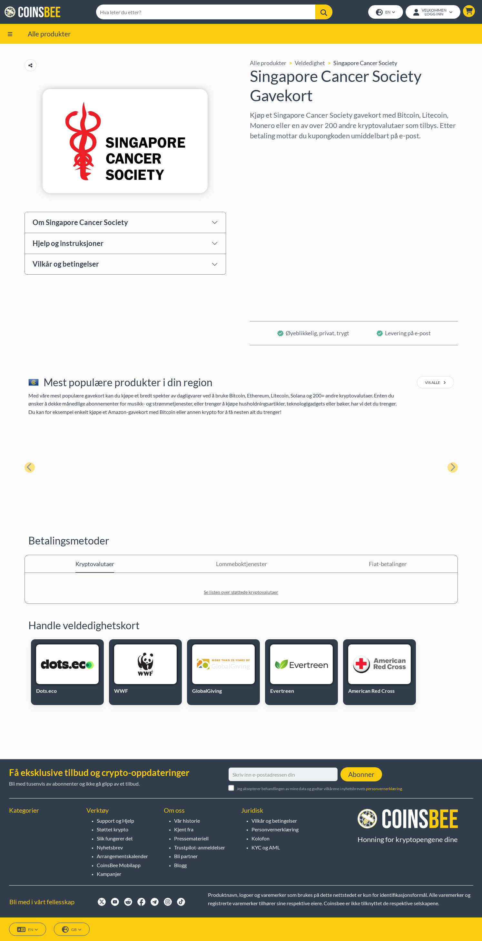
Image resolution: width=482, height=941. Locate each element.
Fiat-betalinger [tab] (388, 565)
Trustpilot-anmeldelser (199, 847)
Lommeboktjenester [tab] (241, 565)
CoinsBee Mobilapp (119, 865)
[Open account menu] (432, 12)
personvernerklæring (384, 788)
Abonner (361, 774)
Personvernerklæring (275, 830)
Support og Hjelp (115, 821)
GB (72, 929)
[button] (468, 12)
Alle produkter (49, 35)
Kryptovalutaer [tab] (94, 565)
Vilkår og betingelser (66, 265)
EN (385, 13)
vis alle (435, 383)
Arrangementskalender (122, 856)
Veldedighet (310, 64)
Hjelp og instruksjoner (68, 244)
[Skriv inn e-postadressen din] (283, 774)
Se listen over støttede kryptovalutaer (241, 593)
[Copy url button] (30, 67)
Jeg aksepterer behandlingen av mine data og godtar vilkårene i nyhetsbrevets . (320, 788)
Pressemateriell (191, 838)
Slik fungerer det (115, 838)
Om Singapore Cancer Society (80, 223)
